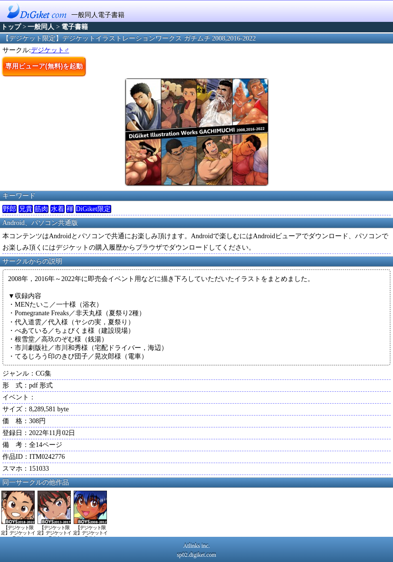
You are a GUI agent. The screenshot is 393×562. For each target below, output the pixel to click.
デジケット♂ (50, 50)
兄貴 (25, 209)
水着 (57, 209)
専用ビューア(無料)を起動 (44, 66)
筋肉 (41, 209)
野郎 (9, 209)
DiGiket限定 (93, 209)
